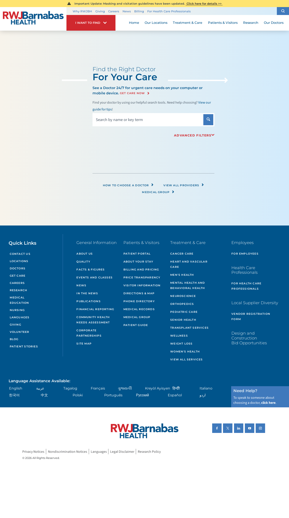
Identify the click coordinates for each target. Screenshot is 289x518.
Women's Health (185, 351)
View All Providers (183, 185)
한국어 (14, 395)
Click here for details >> (204, 3)
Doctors (18, 268)
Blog (14, 339)
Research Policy (149, 451)
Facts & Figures (90, 269)
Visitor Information (142, 285)
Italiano (206, 388)
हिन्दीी (176, 388)
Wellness (179, 335)
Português (113, 395)
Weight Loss (181, 343)
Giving (100, 11)
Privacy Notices (33, 451)
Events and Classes (94, 277)
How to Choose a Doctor (128, 185)
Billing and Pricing (141, 269)
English (15, 388)
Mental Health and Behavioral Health (187, 285)
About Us (84, 253)
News (127, 11)
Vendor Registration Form (250, 316)
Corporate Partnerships (88, 333)
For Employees (245, 253)
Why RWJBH (82, 11)
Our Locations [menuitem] (156, 23)
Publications (88, 301)
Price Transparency (142, 277)
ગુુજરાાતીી (125, 388)
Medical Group (158, 192)
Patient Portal (137, 253)
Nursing (17, 310)
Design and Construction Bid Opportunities (249, 338)
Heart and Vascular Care (189, 264)
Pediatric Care (184, 311)
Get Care (18, 275)
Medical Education (19, 300)
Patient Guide (135, 325)
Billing (139, 11)
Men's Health (182, 274)
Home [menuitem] (134, 23)
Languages (20, 317)
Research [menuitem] (250, 23)
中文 (44, 395)
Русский (142, 395)
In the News (87, 293)
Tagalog (70, 388)
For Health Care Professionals (169, 11)
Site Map (84, 343)
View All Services (186, 359)
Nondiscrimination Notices (67, 451)
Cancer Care (181, 253)
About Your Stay (138, 261)
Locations (19, 261)
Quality (83, 261)
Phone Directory (139, 301)
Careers (113, 11)
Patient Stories (24, 346)
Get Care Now (132, 93)
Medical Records (139, 309)
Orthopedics (182, 304)
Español (175, 395)
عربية (40, 388)
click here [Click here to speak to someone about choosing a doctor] (268, 402)
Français (98, 388)
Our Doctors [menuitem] (273, 23)
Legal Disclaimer (122, 451)
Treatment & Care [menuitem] (187, 23)
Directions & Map (139, 293)
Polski (78, 395)
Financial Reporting (95, 309)
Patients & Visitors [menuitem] (223, 23)
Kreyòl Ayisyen (157, 388)
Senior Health (183, 319)
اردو (203, 395)
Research (18, 290)
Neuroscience (183, 296)
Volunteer (19, 332)
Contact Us (20, 253)
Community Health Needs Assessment (93, 319)
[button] (283, 11)
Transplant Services (189, 327)
